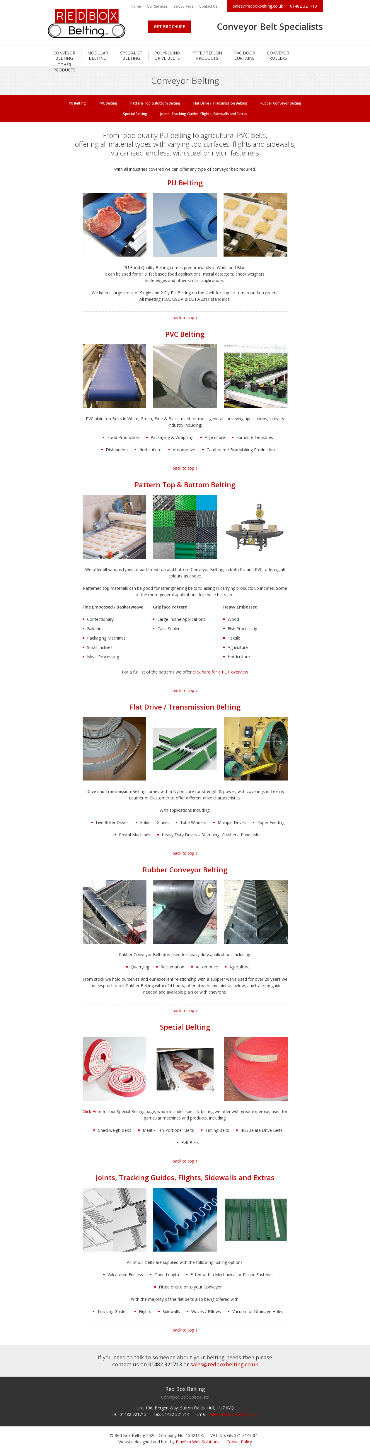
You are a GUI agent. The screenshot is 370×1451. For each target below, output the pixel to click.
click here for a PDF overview (220, 672)
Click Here (92, 1111)
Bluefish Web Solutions (197, 1442)
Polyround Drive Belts (167, 55)
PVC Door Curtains (244, 55)
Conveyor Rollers (278, 55)
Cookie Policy (239, 1442)
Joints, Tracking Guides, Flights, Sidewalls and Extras (203, 113)
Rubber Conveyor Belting (280, 103)
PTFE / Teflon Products (207, 55)
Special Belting (135, 113)
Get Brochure (169, 26)
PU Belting (77, 103)
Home (136, 6)
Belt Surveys (183, 6)
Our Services (157, 6)
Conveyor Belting (64, 55)
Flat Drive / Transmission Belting (220, 103)
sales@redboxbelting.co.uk (258, 6)
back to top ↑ (185, 317)
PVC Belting (108, 103)
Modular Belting (97, 55)
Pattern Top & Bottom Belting (155, 103)
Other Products (64, 67)
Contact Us (208, 6)
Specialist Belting (131, 55)
